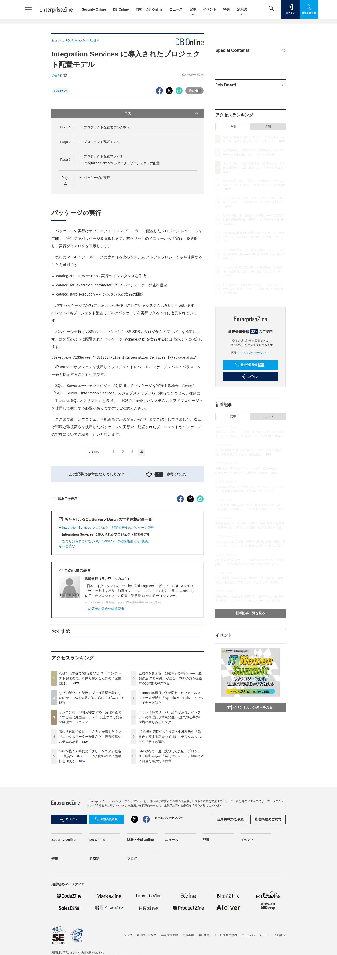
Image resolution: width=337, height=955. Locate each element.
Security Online (94, 9)
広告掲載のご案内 (268, 904)
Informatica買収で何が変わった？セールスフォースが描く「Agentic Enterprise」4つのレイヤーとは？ (171, 782)
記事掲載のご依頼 (230, 904)
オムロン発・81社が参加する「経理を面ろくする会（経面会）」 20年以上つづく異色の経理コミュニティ (90, 801)
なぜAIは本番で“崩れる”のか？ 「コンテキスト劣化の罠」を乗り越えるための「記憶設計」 (90, 762)
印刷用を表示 (64, 583)
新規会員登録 (249, 365)
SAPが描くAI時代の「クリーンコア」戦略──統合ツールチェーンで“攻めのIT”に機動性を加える (90, 840)
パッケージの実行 (97, 178)
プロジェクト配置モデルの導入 (107, 127)
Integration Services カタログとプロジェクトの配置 (122, 163)
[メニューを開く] (28, 9)
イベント (209, 9)
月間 (268, 126)
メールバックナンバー (250, 353)
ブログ (132, 943)
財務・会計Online (149, 9)
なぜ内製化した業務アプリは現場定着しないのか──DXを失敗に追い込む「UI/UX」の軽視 (91, 782)
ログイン (249, 376)
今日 (233, 126)
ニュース (176, 9)
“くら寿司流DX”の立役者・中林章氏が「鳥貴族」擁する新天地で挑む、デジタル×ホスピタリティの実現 (171, 821)
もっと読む (67, 630)
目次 (161, 113)
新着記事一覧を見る (250, 613)
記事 (193, 9)
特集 (226, 9)
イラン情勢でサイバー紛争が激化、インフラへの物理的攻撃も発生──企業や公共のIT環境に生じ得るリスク (170, 801)
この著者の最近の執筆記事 (104, 693)
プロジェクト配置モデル (102, 142)
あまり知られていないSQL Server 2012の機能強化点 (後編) (105, 625)
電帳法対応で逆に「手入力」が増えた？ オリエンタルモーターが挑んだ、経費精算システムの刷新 (90, 821)
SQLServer (61, 90)
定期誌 (242, 9)
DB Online (121, 9)
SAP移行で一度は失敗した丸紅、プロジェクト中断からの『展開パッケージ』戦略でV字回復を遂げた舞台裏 (171, 840)
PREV (93, 452)
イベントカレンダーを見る (249, 707)
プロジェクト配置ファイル (103, 156)
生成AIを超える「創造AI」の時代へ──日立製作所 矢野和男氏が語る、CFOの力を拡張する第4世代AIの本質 (170, 762)
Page (65, 127)
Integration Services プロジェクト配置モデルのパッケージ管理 (108, 612)
